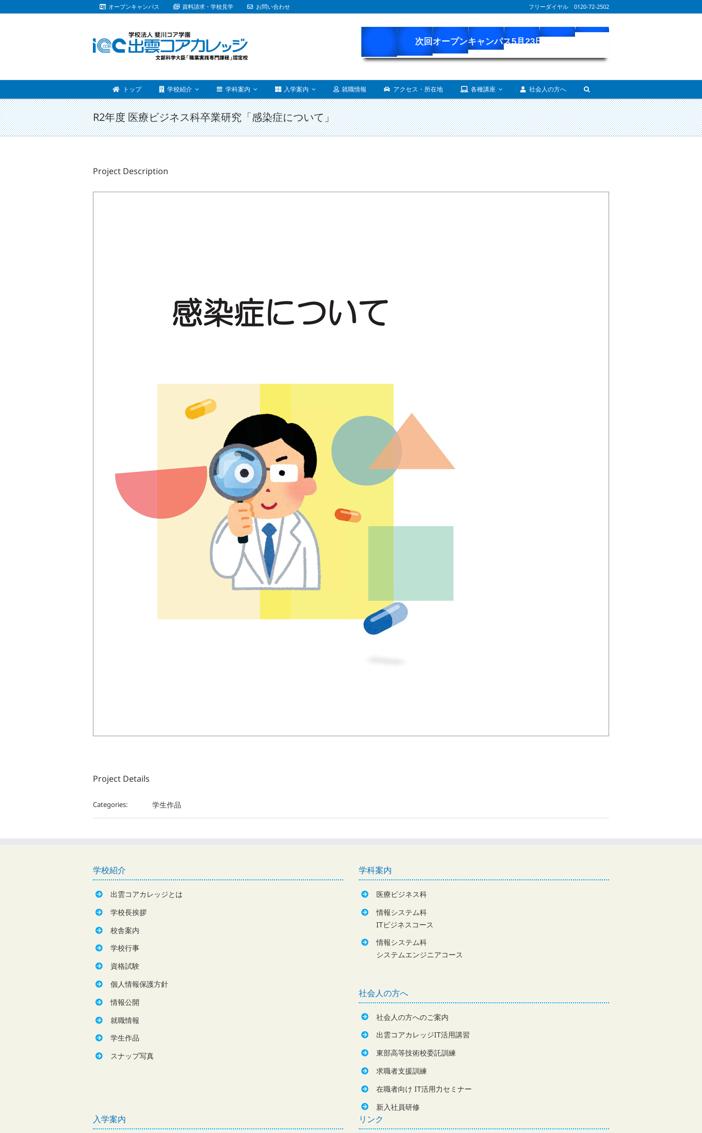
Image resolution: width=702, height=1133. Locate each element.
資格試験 (124, 966)
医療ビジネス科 (401, 894)
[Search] (586, 89)
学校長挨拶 (128, 912)
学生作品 (166, 805)
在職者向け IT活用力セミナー (424, 1089)
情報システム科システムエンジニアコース (419, 948)
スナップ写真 (132, 1056)
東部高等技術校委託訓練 (416, 1053)
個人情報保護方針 (139, 984)
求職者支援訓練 (401, 1071)
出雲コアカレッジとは (146, 894)
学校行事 (124, 948)
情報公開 (124, 1002)
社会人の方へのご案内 (412, 1017)
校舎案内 (124, 930)
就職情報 (124, 1020)
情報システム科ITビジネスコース (405, 918)
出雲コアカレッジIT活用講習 (423, 1034)
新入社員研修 (398, 1107)
